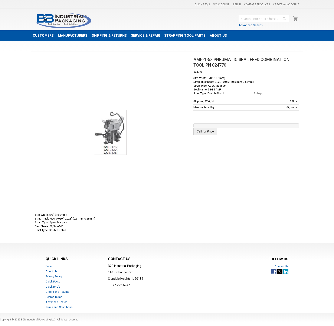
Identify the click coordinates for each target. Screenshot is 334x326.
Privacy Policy (54, 276)
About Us (51, 271)
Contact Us (281, 266)
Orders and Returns (57, 291)
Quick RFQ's (202, 4)
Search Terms (54, 296)
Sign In (236, 4)
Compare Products (257, 4)
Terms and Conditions (59, 307)
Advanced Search (251, 25)
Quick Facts (53, 281)
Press (49, 266)
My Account (221, 4)
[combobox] (264, 18)
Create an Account (286, 4)
